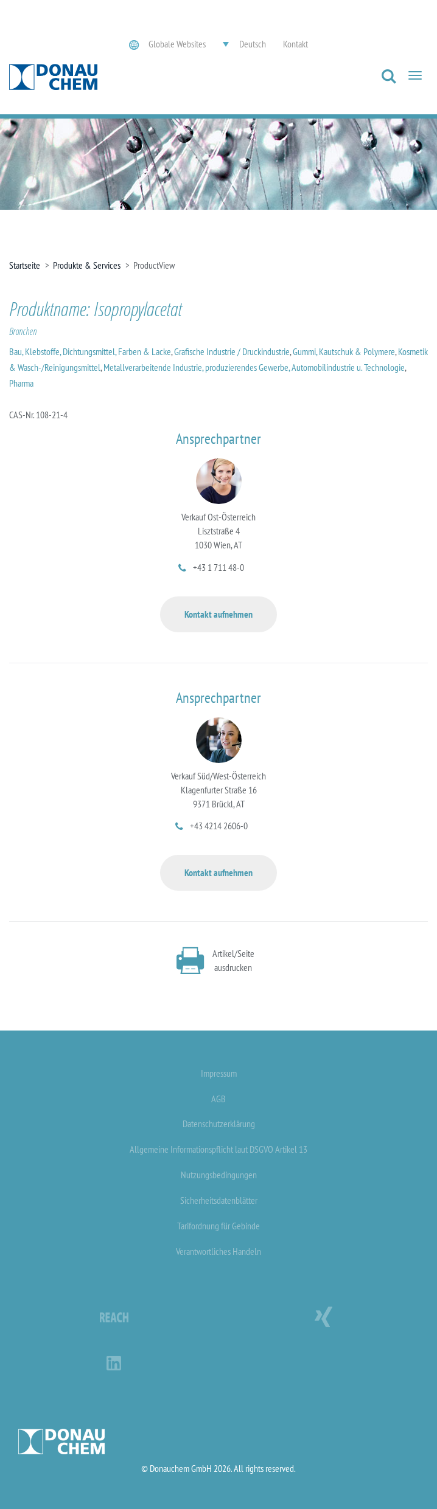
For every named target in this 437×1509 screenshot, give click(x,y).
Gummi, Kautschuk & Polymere (344, 351)
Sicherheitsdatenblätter (218, 1200)
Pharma (21, 383)
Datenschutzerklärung (219, 1123)
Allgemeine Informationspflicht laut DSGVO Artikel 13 (218, 1149)
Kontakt (295, 44)
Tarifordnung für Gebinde (218, 1226)
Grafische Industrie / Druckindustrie (232, 351)
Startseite (24, 265)
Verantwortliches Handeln (218, 1251)
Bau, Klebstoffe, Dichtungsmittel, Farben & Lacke (90, 351)
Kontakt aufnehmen (218, 614)
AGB (218, 1099)
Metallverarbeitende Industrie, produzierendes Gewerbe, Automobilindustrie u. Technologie (254, 367)
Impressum (219, 1073)
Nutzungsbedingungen (219, 1175)
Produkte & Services (87, 265)
